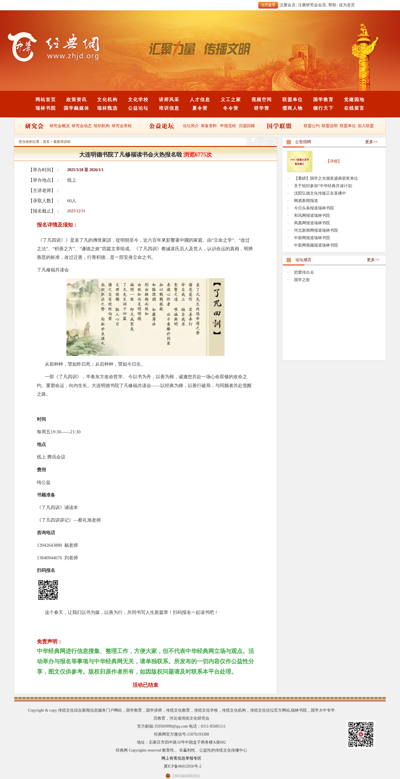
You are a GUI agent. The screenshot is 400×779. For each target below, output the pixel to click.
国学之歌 (302, 280)
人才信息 (200, 99)
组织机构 (102, 126)
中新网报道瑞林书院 (312, 238)
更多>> (371, 142)
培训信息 (169, 108)
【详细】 (334, 161)
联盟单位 (292, 99)
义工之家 (231, 99)
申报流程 (228, 126)
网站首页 (45, 99)
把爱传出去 (304, 272)
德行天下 (323, 108)
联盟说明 (330, 126)
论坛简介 (191, 126)
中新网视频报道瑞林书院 (316, 245)
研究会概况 (60, 126)
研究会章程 (121, 126)
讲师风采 (169, 99)
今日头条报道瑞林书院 (314, 208)
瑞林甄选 (107, 108)
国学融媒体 (76, 108)
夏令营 (200, 108)
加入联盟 (366, 126)
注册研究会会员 (312, 5)
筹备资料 (209, 126)
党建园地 (354, 99)
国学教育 (323, 99)
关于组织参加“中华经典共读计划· (323, 186)
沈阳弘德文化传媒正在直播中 (320, 193)
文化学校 (138, 99)
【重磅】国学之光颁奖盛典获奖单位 (326, 178)
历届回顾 (247, 126)
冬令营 (231, 108)
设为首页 (347, 5)
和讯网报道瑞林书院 (312, 215)
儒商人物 (292, 108)
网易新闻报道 (306, 201)
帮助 (332, 5)
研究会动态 (82, 126)
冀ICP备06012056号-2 (182, 766)
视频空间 (261, 99)
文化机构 (107, 99)
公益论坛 (138, 108)
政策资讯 (76, 99)
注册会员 (287, 5)
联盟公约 (312, 126)
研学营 (261, 108)
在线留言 (354, 108)
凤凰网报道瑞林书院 (312, 223)
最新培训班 (62, 142)
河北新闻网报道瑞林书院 (316, 230)
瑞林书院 (45, 108)
